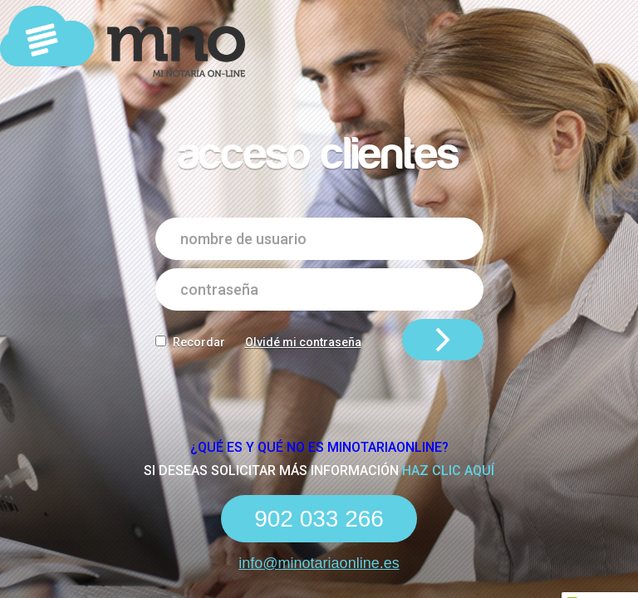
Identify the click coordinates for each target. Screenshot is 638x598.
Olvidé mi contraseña (303, 342)
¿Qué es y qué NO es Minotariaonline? (319, 447)
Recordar (199, 342)
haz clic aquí (448, 470)
